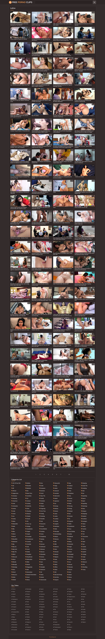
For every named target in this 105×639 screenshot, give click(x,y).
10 (69, 474)
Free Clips (20, 2)
